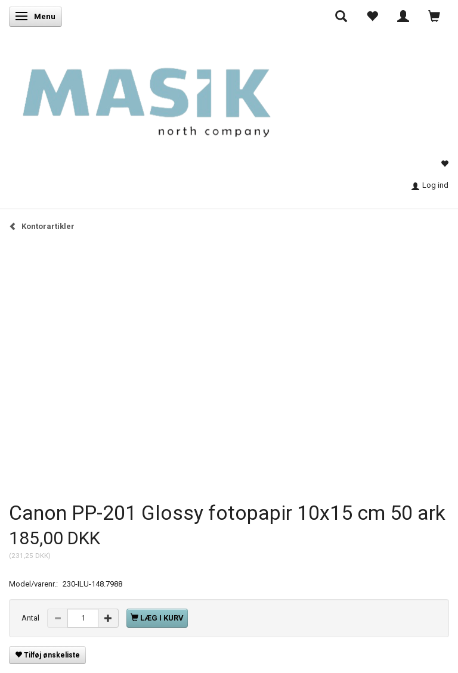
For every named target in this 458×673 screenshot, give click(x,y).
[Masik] (165, 93)
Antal (31, 617)
